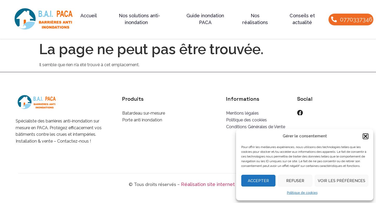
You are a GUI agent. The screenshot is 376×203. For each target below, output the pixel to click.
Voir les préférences (341, 180)
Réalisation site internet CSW (214, 184)
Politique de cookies (302, 193)
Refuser (295, 180)
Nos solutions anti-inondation (139, 19)
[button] (365, 136)
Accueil (88, 15)
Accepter (258, 180)
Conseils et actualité (302, 19)
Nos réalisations (255, 19)
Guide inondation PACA (205, 19)
